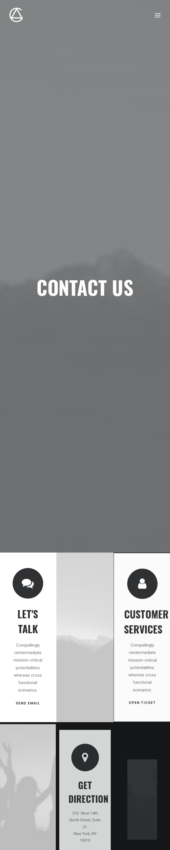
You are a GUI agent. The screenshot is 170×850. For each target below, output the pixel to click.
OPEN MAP (85, 819)
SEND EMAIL (28, 691)
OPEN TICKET (142, 682)
